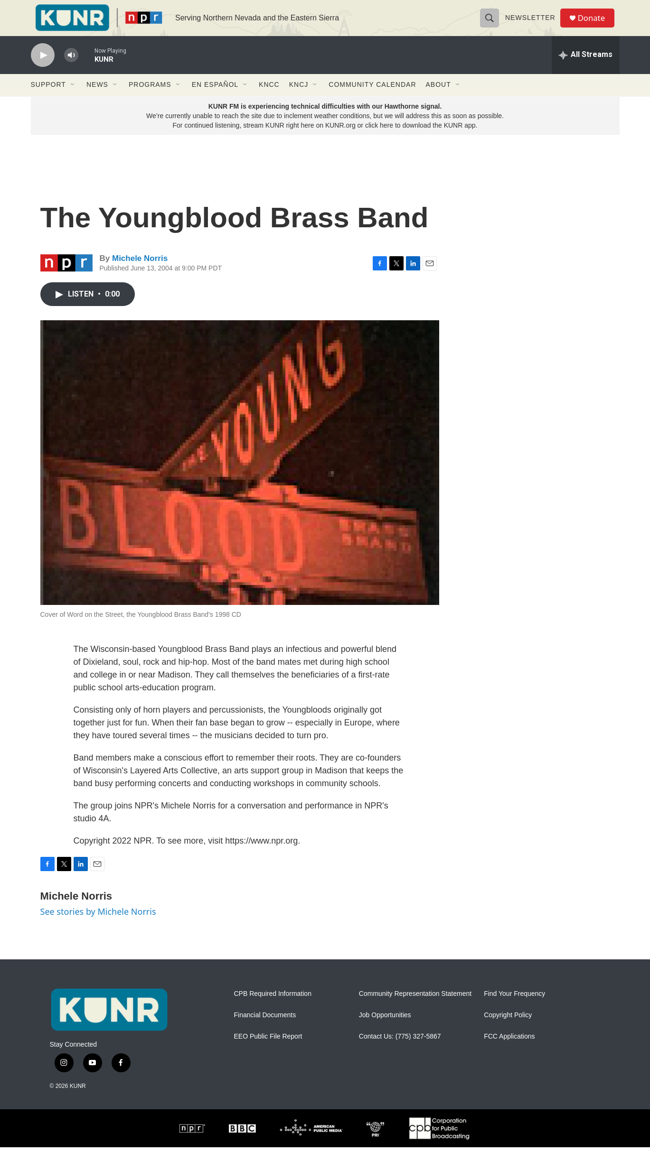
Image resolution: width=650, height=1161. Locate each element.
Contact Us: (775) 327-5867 (400, 1050)
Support (48, 98)
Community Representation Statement (415, 1008)
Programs (150, 98)
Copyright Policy (508, 1029)
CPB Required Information (272, 1008)
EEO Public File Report (268, 1050)
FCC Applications (509, 1050)
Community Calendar (372, 98)
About (438, 98)
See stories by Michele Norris (98, 925)
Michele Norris (140, 272)
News (97, 98)
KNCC (269, 98)
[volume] (71, 69)
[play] (42, 69)
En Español (215, 98)
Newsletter (533, 24)
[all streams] (586, 69)
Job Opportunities (385, 1029)
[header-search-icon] (492, 24)
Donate (595, 25)
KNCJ (299, 98)
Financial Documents (265, 1029)
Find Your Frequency (514, 1008)
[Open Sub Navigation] (73, 98)
